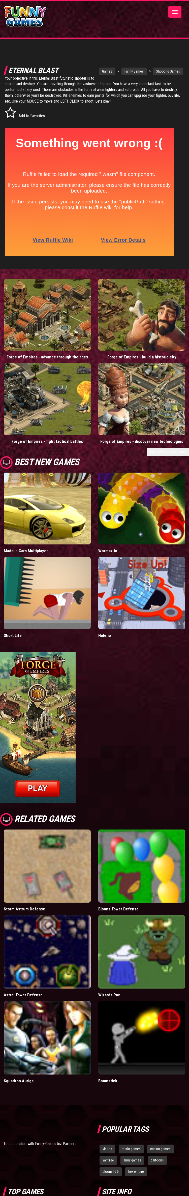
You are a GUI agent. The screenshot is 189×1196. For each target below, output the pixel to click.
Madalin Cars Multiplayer (26, 550)
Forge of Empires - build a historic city (141, 356)
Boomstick (107, 1080)
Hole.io (104, 635)
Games (102, 71)
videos (107, 1149)
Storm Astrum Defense (24, 908)
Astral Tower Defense (23, 994)
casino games (160, 1149)
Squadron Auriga (19, 1080)
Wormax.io (107, 550)
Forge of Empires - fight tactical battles (47, 441)
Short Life (13, 635)
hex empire (136, 1172)
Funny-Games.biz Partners (55, 1143)
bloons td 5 (111, 1172)
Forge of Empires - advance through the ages (47, 356)
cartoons (157, 1160)
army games (132, 1160)
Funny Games (128, 71)
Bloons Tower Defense (118, 908)
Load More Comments (168, 452)
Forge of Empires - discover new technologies (141, 441)
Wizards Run (109, 994)
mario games (131, 1149)
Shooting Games (163, 71)
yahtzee (108, 1160)
